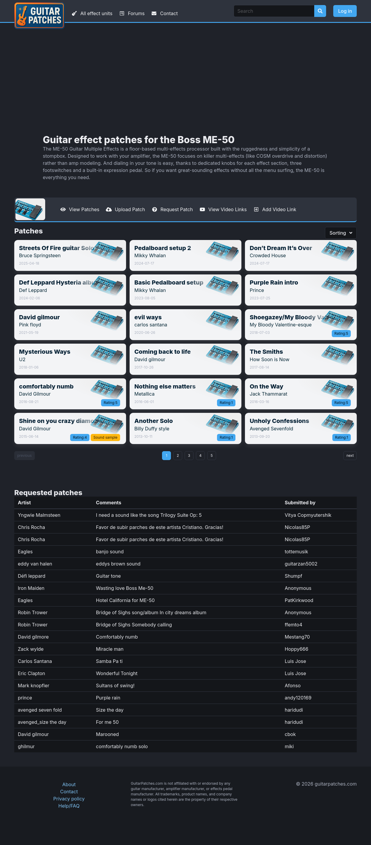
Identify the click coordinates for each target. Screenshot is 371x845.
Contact (163, 13)
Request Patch (172, 209)
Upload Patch (125, 209)
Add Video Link (274, 209)
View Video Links (223, 209)
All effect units (91, 13)
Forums (131, 13)
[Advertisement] (185, 78)
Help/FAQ (68, 806)
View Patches (79, 209)
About (69, 784)
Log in (345, 11)
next (350, 455)
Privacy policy (68, 799)
